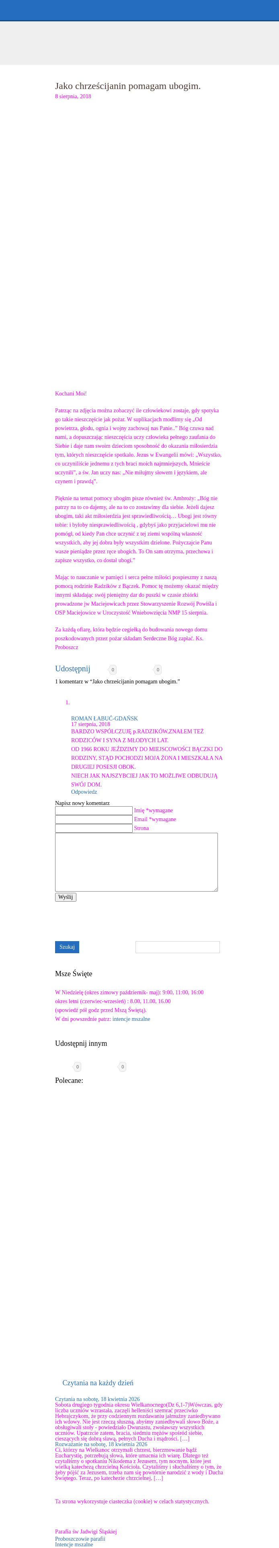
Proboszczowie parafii (80, 1539)
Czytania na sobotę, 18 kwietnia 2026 (97, 1399)
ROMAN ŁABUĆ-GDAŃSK (104, 719)
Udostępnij (72, 668)
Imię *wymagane (153, 810)
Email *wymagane (155, 819)
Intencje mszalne (74, 1545)
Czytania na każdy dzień (98, 1383)
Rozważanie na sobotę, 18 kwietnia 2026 (101, 1444)
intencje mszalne (131, 1019)
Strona (141, 828)
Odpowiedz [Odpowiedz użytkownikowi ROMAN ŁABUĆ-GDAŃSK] (84, 792)
